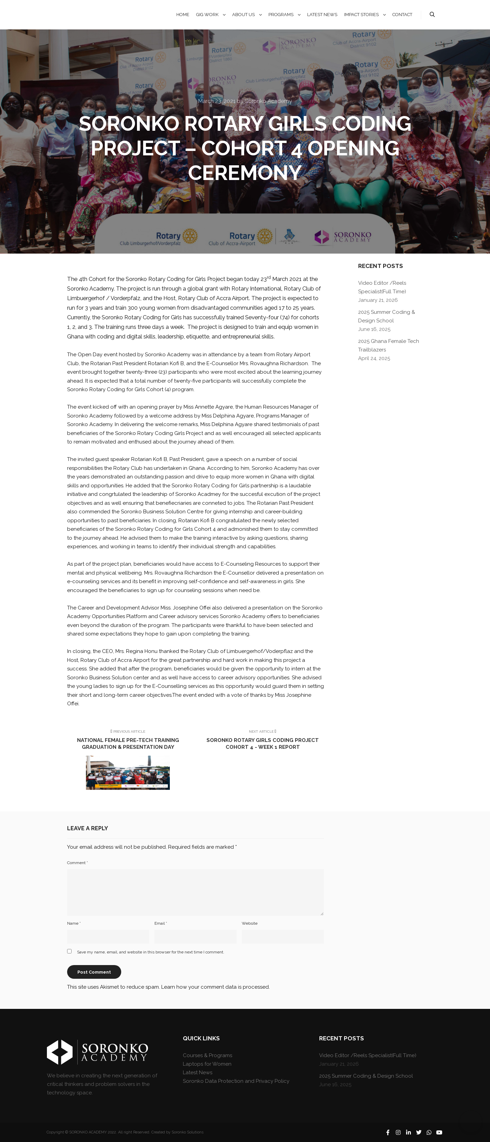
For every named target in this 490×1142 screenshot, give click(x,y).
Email (160, 923)
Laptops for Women (207, 1064)
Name (74, 923)
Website (249, 923)
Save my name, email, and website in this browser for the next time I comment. (150, 952)
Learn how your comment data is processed (215, 987)
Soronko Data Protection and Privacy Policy (236, 1081)
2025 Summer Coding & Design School (366, 1076)
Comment (77, 862)
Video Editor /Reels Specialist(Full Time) (367, 1055)
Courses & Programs (207, 1055)
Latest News (197, 1072)
